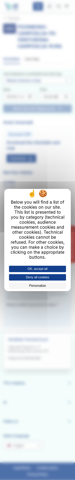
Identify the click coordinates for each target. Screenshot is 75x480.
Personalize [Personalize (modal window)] (37, 285)
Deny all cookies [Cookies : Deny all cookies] (37, 277)
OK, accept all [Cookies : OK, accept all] (38, 269)
